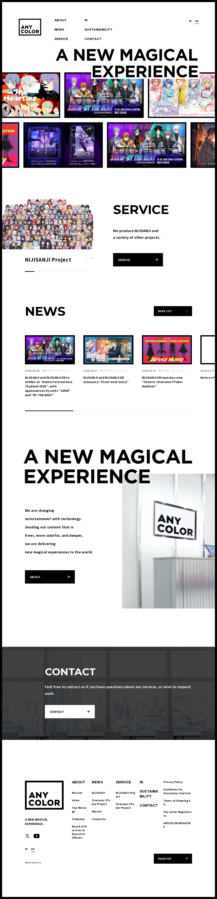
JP (190, 21)
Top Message (79, 809)
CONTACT (93, 39)
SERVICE (61, 39)
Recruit (97, 811)
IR (86, 20)
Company (78, 819)
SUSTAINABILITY (98, 29)
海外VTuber (47, 370)
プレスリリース (62, 370)
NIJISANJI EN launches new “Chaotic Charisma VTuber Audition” (162, 381)
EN (197, 21)
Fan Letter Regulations (177, 813)
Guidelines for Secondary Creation (176, 791)
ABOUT (60, 20)
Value (75, 800)
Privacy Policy (173, 782)
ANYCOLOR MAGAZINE (176, 825)
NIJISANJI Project (125, 794)
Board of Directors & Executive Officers (79, 832)
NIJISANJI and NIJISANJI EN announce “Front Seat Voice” (106, 379)
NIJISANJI (98, 792)
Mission (77, 792)
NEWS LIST (165, 311)
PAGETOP (164, 858)
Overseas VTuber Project (101, 802)
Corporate (99, 819)
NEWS (59, 29)
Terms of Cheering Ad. (177, 802)
